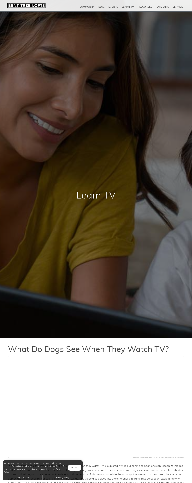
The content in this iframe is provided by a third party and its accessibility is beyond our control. (158, 457)
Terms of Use (22, 477)
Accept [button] (74, 467)
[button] (96, 405)
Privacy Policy (62, 477)
